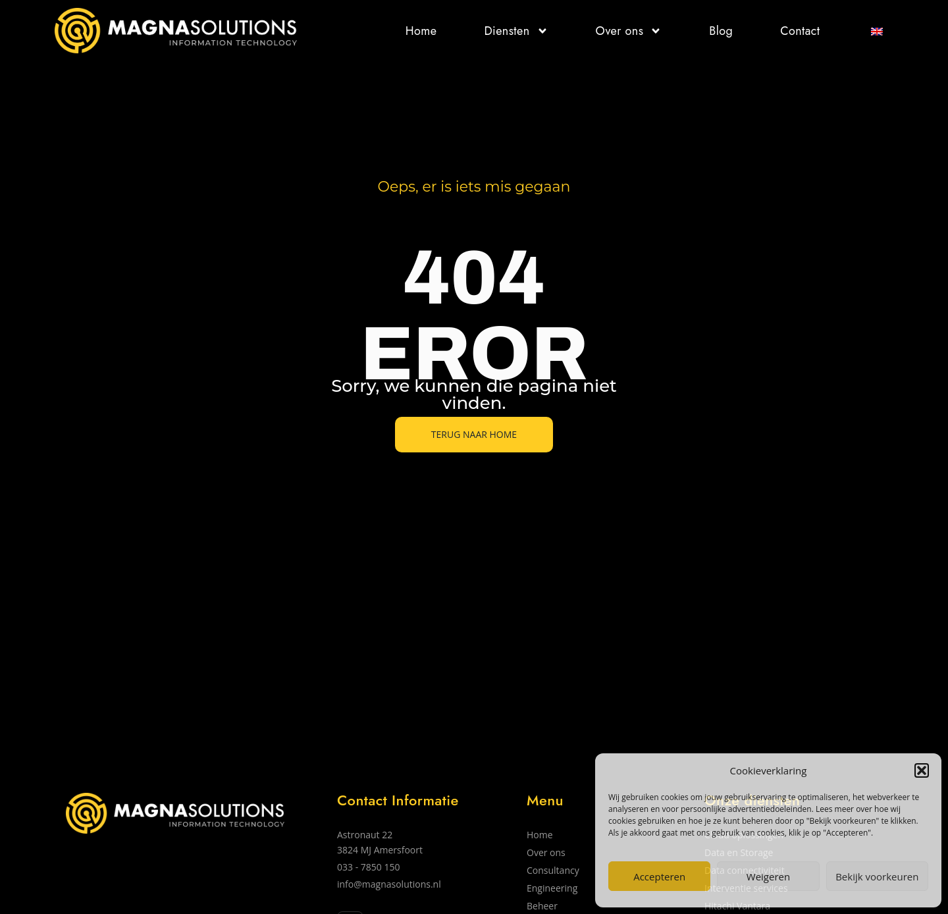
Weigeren (768, 876)
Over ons (629, 30)
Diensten (516, 30)
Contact (800, 31)
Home (421, 31)
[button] (921, 770)
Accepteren (659, 876)
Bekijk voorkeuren (876, 876)
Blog (721, 31)
